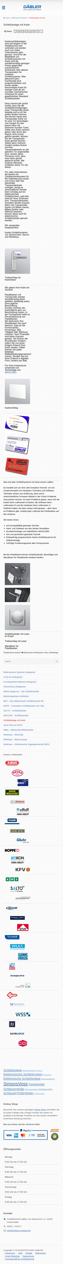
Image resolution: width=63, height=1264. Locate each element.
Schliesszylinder (13, 1089)
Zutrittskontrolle (45, 1089)
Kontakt (28, 1253)
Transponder (36, 1084)
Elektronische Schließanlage (21, 1078)
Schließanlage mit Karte (14, 720)
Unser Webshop (12, 1256)
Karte (46, 652)
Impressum (10, 1253)
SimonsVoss (15, 1083)
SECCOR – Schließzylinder (16, 715)
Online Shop (40, 1109)
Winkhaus (39, 1071)
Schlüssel (9, 1093)
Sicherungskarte (31, 1089)
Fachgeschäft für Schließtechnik (19, 1259)
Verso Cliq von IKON (12, 725)
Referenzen (40, 1253)
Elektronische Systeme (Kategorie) (19, 672)
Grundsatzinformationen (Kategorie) (19, 682)
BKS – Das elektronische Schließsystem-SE (23, 701)
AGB (20, 1253)
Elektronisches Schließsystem (33, 652)
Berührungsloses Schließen (16, 696)
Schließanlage (53, 652)
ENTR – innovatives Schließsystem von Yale (23, 706)
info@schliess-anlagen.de (19, 1230)
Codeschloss (47, 1075)
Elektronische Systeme (13, 652)
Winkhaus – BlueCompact (15, 739)
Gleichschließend (47, 1079)
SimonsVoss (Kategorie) (14, 686)
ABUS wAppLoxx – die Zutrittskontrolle (21, 691)
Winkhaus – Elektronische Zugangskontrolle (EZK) (26, 744)
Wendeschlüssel (29, 1071)
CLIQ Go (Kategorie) (12, 677)
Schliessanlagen (39, 1093)
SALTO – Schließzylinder (14, 710)
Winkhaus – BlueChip (13, 734)
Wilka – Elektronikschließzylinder (18, 730)
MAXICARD (10, 372)
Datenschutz (28, 1256)
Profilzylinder (25, 1093)
